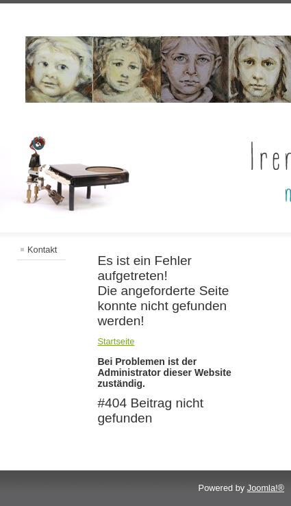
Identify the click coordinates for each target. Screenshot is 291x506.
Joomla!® (265, 488)
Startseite (115, 341)
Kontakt (42, 249)
